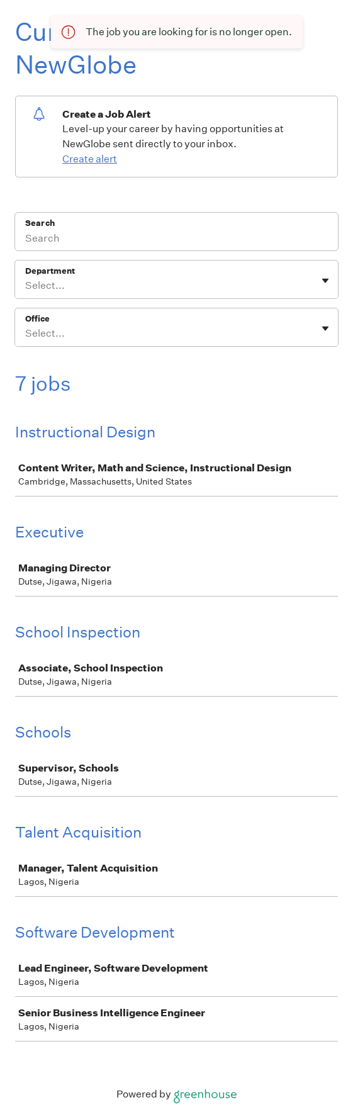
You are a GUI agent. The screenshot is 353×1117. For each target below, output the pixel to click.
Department (50, 271)
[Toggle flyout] (325, 280)
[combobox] (26, 286)
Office (37, 318)
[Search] (176, 239)
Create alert (89, 159)
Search (40, 223)
